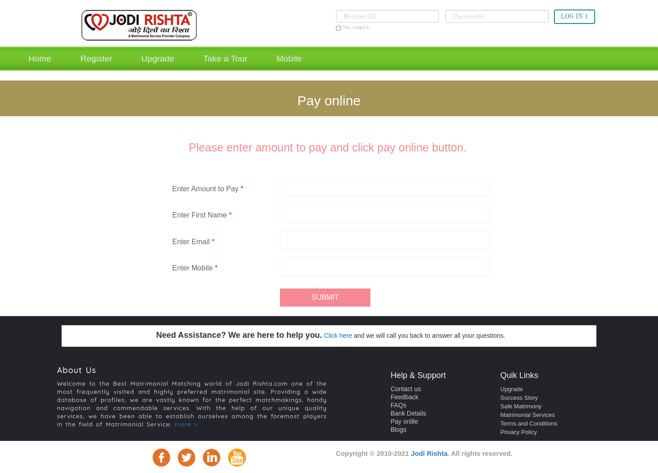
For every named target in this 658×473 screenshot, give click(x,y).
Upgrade (157, 58)
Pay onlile (404, 421)
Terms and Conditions (528, 423)
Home (40, 58)
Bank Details (408, 413)
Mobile (289, 58)
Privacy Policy (518, 432)
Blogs (399, 429)
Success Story (519, 397)
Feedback (404, 397)
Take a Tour (225, 58)
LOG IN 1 (575, 17)
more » (186, 424)
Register (96, 58)
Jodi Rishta (429, 453)
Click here (338, 335)
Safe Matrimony (520, 406)
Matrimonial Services (527, 415)
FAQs (399, 405)
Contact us (406, 389)
